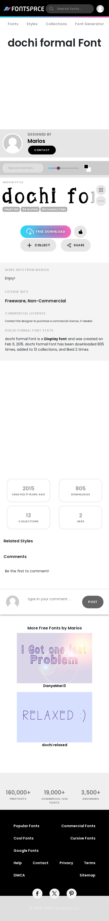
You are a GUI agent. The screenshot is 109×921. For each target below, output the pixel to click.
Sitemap (87, 875)
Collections (56, 23)
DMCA (19, 875)
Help (18, 862)
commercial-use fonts (54, 801)
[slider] (58, 168)
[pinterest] (72, 894)
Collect (38, 245)
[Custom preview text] (23, 168)
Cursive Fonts (82, 838)
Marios (36, 141)
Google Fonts (26, 850)
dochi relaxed (54, 744)
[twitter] (54, 894)
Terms (89, 862)
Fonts (13, 23)
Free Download (45, 231)
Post (92, 602)
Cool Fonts (24, 838)
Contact (42, 150)
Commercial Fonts (78, 825)
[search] (70, 8)
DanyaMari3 (54, 685)
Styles (32, 23)
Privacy (66, 862)
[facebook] (37, 894)
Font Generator (89, 23)
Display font (55, 338)
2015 (28, 488)
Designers (91, 799)
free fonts (18, 799)
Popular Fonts (26, 825)
